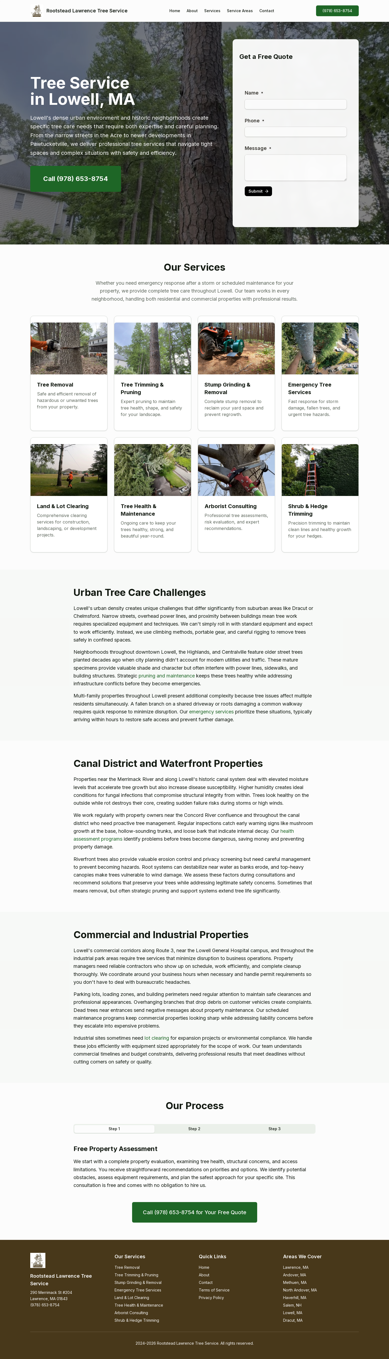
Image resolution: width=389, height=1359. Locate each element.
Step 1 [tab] (114, 1128)
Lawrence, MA (295, 1267)
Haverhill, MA (294, 1297)
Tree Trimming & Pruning (136, 1275)
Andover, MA (294, 1275)
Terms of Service (214, 1290)
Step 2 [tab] (194, 1128)
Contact (266, 10)
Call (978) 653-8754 (75, 179)
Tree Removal (127, 1267)
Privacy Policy (211, 1297)
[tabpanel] (194, 1167)
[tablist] (194, 1129)
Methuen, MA (295, 1282)
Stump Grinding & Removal (138, 1282)
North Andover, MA (300, 1290)
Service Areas (240, 10)
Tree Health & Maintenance (139, 1305)
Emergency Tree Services (138, 1290)
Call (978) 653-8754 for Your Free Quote (194, 1212)
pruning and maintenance (167, 676)
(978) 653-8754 (337, 10)
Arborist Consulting (131, 1312)
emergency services (211, 711)
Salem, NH (292, 1305)
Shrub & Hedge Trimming (137, 1320)
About (192, 10)
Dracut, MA (293, 1320)
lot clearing (157, 1038)
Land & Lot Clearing (132, 1297)
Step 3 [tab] (275, 1128)
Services (212, 10)
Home (174, 10)
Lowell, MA (292, 1312)
